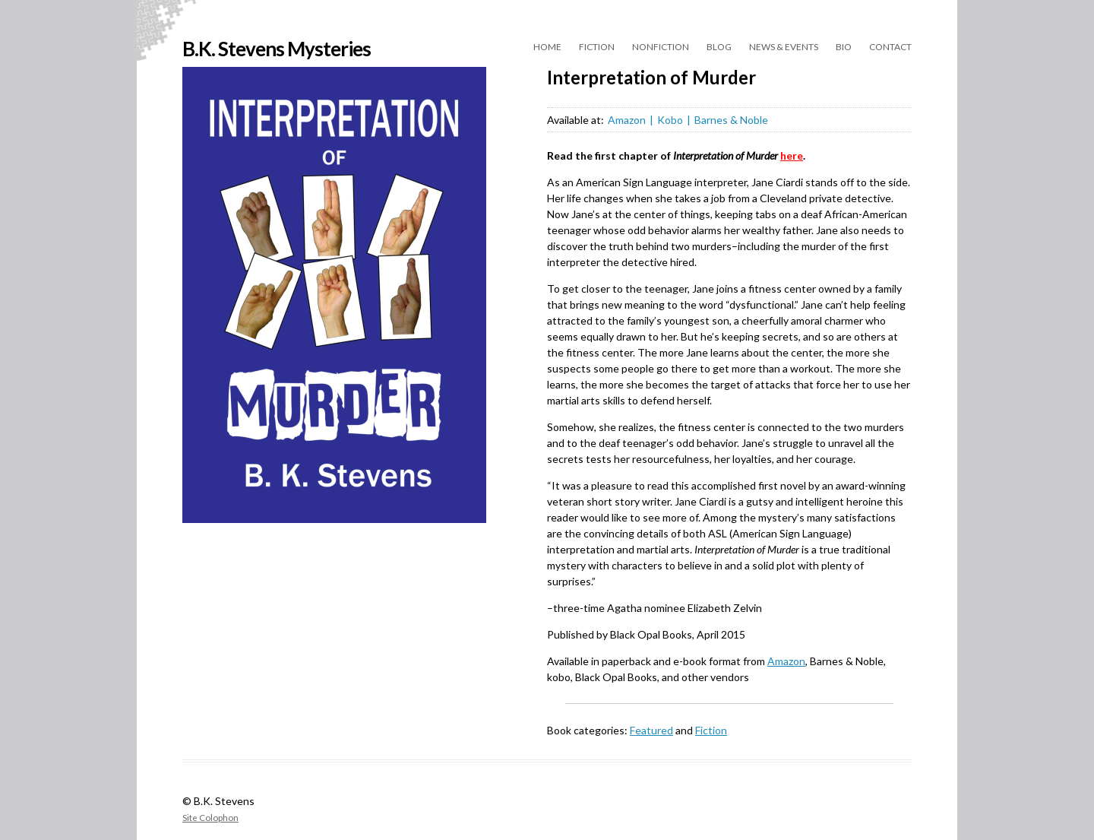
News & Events (783, 46)
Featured (651, 730)
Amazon (627, 119)
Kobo (670, 119)
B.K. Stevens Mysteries (276, 48)
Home (547, 46)
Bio (844, 46)
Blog (719, 46)
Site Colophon (210, 817)
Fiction (597, 46)
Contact (890, 46)
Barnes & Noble (731, 119)
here (791, 155)
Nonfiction (660, 46)
